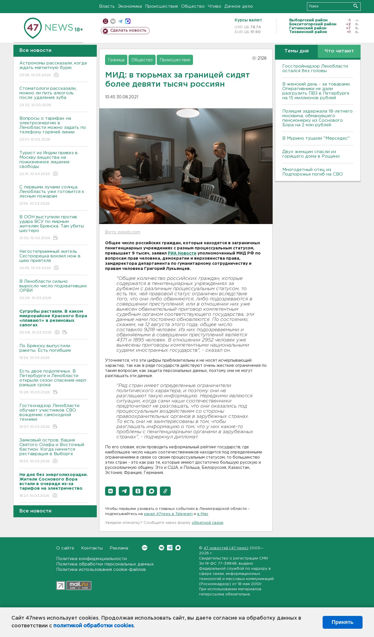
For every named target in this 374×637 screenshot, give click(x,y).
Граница (116, 60)
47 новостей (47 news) (226, 548)
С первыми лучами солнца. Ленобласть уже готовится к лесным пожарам (53, 195)
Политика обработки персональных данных (105, 564)
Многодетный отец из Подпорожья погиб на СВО (312, 172)
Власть (107, 6)
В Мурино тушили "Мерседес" (316, 138)
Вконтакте (144, 547)
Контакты (92, 548)
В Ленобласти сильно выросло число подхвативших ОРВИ (53, 290)
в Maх (202, 514)
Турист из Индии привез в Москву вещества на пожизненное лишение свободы (53, 163)
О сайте (65, 548)
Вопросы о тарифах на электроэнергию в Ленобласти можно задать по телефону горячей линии (53, 129)
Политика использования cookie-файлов (101, 569)
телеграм (120, 21)
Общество (193, 6)
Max (178, 547)
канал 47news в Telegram (168, 514)
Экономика (130, 6)
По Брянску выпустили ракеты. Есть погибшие (53, 352)
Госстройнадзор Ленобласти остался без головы (315, 68)
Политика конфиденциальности (91, 559)
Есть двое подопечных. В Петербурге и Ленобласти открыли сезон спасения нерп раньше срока (53, 382)
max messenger (127, 21)
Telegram (169, 547)
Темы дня (296, 51)
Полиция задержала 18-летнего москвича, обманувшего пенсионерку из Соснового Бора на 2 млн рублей (317, 118)
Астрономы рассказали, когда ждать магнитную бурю (53, 69)
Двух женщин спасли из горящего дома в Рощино (311, 154)
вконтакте (113, 21)
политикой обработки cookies (93, 626)
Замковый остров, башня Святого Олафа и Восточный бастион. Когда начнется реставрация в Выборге (53, 451)
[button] (110, 491)
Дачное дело (238, 6)
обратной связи (207, 522)
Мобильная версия (105, 21)
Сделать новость (128, 30)
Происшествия (161, 6)
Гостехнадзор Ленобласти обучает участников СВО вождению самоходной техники (53, 416)
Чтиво (214, 6)
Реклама (119, 548)
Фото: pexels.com (122, 232)
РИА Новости (182, 253)
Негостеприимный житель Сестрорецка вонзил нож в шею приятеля (53, 260)
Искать (355, 6)
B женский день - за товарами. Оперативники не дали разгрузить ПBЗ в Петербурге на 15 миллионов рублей (316, 91)
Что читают (339, 51)
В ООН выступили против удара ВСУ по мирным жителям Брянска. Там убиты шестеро (53, 228)
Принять (342, 622)
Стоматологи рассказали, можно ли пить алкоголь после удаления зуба (53, 97)
